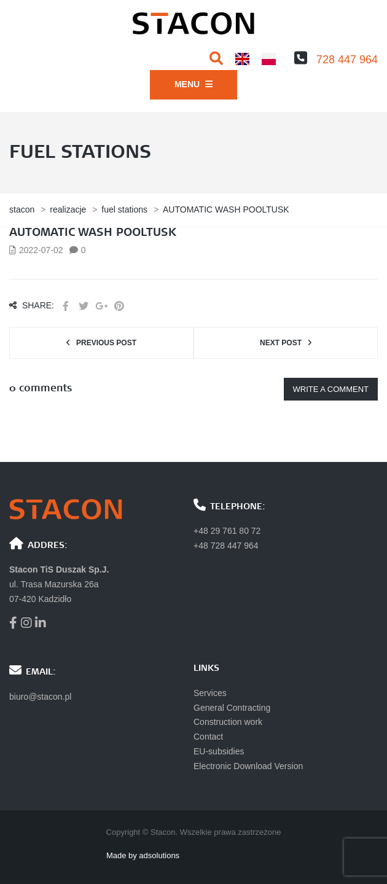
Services (210, 693)
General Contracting (232, 708)
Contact (208, 736)
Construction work (228, 722)
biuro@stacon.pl (40, 697)
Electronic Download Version (248, 766)
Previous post (106, 342)
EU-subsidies (219, 751)
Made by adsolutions (142, 855)
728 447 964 (347, 59)
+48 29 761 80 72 (227, 531)
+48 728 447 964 (226, 545)
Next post (281, 342)
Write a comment (331, 389)
